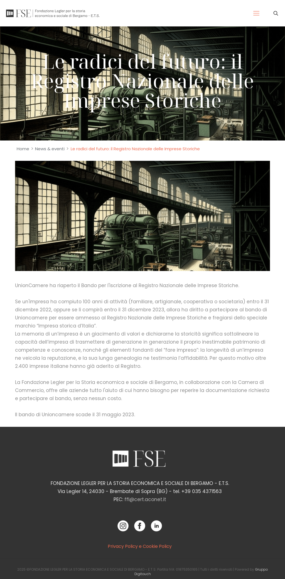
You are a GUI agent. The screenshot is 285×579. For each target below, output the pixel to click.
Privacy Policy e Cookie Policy (140, 546)
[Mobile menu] (256, 13)
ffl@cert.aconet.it (145, 499)
